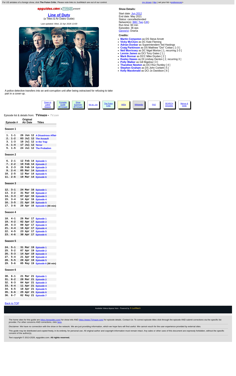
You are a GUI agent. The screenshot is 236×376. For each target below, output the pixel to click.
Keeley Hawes (129, 59)
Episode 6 (41, 185)
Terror (39, 148)
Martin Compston (131, 39)
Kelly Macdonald (130, 70)
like (154, 2)
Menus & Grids (184, 104)
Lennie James (128, 53)
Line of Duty (59, 15)
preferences (176, 2)
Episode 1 (41, 166)
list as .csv (93, 105)
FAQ (154, 105)
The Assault (42, 140)
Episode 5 (41, 182)
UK (146, 22)
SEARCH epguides (169, 104)
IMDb (123, 105)
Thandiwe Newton (131, 65)
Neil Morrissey (129, 50)
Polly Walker (128, 62)
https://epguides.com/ (50, 350)
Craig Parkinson (130, 47)
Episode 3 (41, 174)
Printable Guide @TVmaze (62, 104)
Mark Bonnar (128, 56)
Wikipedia (139, 105)
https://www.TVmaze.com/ (91, 350)
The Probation (43, 151)
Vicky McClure (129, 41)
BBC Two (138, 22)
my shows (146, 2)
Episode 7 (41, 325)
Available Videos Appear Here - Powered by (118, 338)
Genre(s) (124, 30)
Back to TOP (12, 333)
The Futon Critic (108, 104)
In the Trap (41, 144)
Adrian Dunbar (129, 44)
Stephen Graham (130, 67)
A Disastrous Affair (46, 136)
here (59, 352)
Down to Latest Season (47, 104)
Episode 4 (41, 178)
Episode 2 (41, 170)
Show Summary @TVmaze (78, 104)
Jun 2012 (136, 13)
